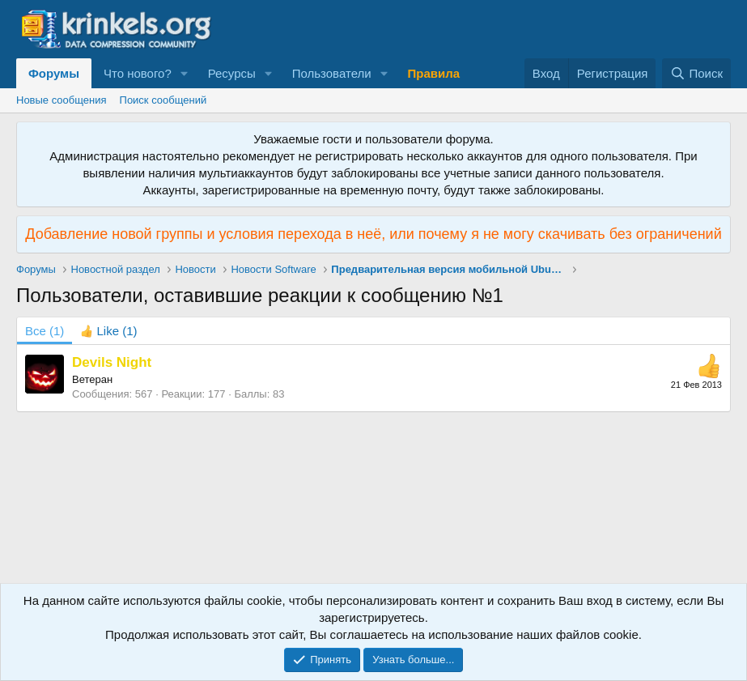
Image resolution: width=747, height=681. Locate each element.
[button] (184, 73)
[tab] (108, 330)
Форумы (53, 73)
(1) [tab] (44, 331)
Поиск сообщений (163, 100)
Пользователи (331, 73)
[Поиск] (696, 73)
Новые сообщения (61, 100)
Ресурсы (232, 73)
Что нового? (138, 73)
